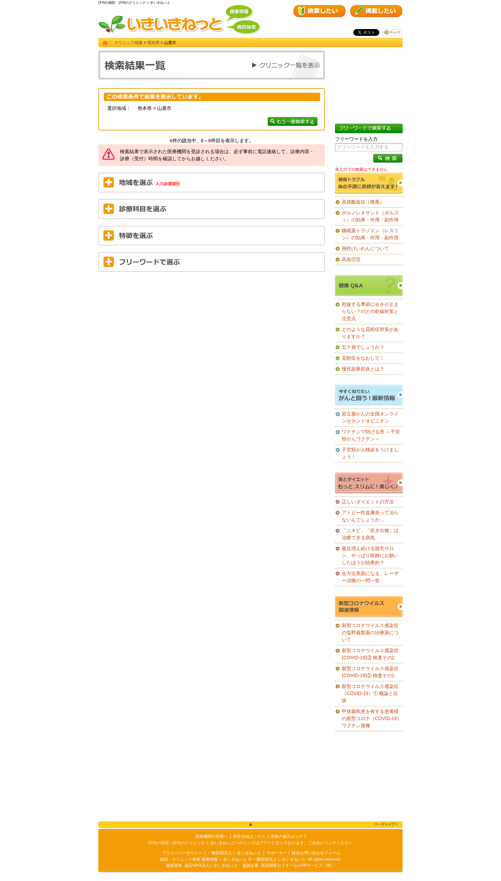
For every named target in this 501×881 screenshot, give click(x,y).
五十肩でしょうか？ (363, 347)
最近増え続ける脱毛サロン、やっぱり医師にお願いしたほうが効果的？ (370, 555)
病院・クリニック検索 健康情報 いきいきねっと (203, 859)
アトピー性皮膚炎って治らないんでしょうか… (370, 516)
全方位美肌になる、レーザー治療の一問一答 (370, 577)
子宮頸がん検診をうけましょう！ (370, 453)
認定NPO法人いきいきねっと (211, 865)
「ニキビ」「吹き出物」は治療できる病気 (370, 534)
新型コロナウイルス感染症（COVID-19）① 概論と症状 (370, 693)
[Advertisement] (211, 326)
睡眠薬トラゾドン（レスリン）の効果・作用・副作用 (370, 234)
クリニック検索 (128, 42)
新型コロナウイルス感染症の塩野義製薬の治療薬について (370, 632)
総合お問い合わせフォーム (316, 853)
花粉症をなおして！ (363, 358)
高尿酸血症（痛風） (363, 202)
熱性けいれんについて (365, 248)
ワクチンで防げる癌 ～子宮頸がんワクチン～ (371, 435)
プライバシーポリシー (182, 853)
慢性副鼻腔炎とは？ (363, 369)
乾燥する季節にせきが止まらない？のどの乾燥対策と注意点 (370, 311)
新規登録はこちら (249, 836)
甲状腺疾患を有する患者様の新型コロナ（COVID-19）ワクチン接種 (372, 718)
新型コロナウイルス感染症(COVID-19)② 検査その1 (370, 672)
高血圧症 (351, 259)
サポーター (276, 853)
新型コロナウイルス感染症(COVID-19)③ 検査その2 (370, 654)
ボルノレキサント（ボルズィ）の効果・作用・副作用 (370, 216)
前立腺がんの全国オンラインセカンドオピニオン (370, 417)
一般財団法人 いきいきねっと (234, 853)
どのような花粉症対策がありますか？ (370, 333)
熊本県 (153, 42)
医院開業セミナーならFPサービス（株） (298, 865)
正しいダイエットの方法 (368, 501)
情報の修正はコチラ (288, 836)
